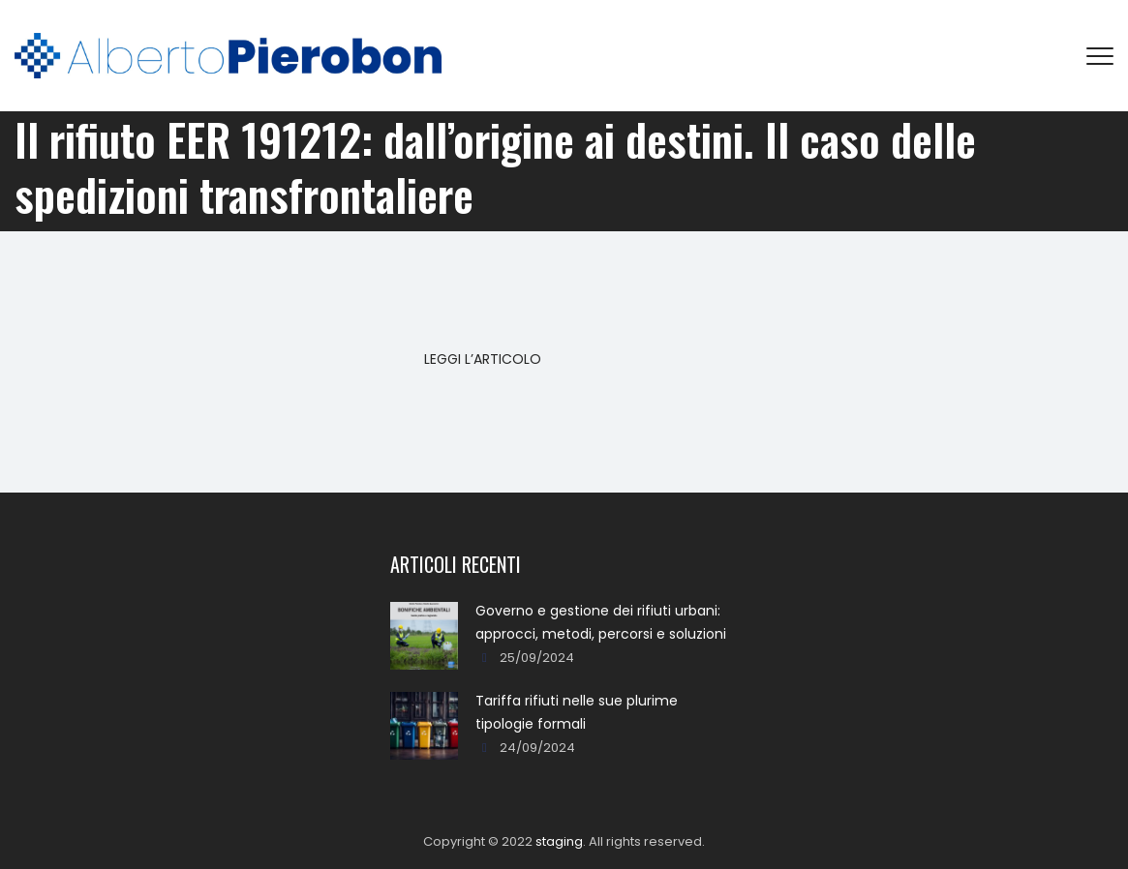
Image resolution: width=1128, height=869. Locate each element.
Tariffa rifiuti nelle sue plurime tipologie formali (576, 712)
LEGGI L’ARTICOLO (482, 359)
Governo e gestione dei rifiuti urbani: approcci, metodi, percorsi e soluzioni (600, 622)
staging (559, 841)
